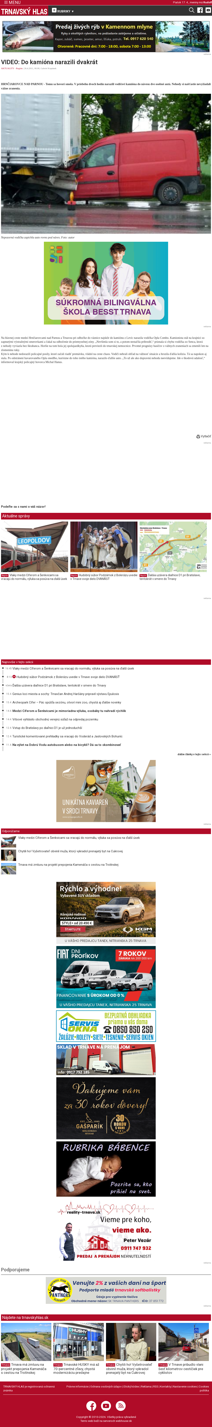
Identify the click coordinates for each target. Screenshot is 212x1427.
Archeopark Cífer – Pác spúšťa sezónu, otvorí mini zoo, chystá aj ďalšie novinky (66, 702)
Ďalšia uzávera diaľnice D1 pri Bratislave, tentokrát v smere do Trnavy (170, 577)
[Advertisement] (36, 474)
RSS (155, 1386)
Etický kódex (131, 1386)
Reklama (146, 1386)
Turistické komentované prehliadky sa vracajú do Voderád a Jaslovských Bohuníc (67, 736)
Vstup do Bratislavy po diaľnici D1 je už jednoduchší (47, 728)
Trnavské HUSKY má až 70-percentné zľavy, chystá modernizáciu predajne (76, 1368)
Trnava (6, 1364)
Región (19, 68)
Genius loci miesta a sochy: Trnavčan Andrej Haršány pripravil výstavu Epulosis (65, 694)
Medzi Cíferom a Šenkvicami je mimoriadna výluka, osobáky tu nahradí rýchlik (69, 711)
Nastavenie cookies (185, 1386)
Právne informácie (77, 1386)
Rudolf (207, 2)
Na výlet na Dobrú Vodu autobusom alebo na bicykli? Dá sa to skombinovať (66, 745)
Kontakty (165, 1386)
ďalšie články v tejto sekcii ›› (194, 754)
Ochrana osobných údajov (106, 1386)
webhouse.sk (124, 1420)
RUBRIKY (63, 10)
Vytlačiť (203, 436)
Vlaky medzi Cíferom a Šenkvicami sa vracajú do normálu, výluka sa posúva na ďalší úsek (34, 577)
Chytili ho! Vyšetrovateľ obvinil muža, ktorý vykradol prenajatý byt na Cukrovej (70, 851)
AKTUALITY (7, 68)
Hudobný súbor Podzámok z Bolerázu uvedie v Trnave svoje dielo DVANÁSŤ (103, 577)
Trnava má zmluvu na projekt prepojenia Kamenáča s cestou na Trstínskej (68, 865)
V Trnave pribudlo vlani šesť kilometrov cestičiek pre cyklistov (180, 1368)
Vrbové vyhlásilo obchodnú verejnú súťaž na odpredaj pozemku (55, 719)
